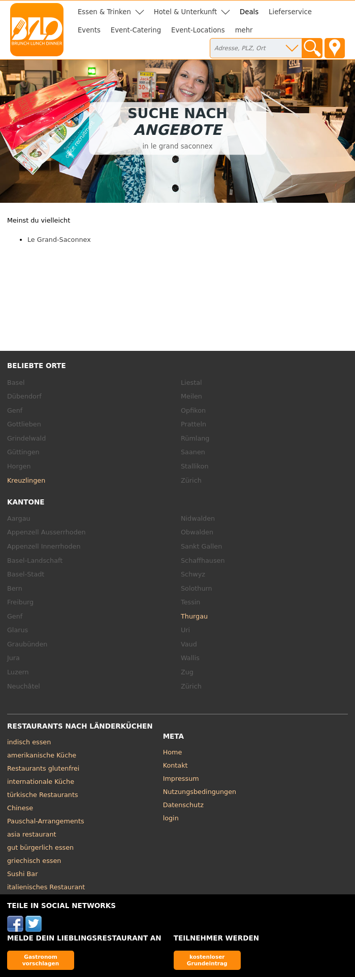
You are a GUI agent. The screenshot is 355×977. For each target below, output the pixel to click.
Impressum (181, 778)
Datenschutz (183, 805)
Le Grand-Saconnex (59, 239)
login (171, 818)
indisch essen (29, 742)
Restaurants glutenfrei (43, 768)
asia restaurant (31, 834)
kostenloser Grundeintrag (207, 960)
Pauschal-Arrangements (45, 821)
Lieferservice (290, 12)
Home (172, 752)
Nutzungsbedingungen (200, 791)
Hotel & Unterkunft (185, 12)
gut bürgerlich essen (40, 847)
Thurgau (194, 616)
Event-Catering (136, 30)
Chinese (20, 808)
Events (89, 30)
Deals (249, 12)
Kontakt (175, 765)
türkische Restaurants (42, 795)
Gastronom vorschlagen (40, 960)
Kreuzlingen (26, 480)
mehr (244, 30)
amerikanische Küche (41, 755)
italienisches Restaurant (46, 887)
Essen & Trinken (104, 12)
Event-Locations (198, 30)
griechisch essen (34, 860)
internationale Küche (40, 781)
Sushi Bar (22, 874)
